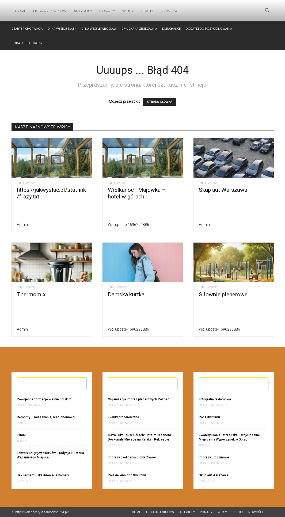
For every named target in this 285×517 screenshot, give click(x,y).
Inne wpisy (26, 182)
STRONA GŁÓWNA (159, 102)
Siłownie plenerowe (223, 294)
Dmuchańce (171, 28)
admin (22, 225)
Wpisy (128, 11)
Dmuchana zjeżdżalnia (139, 28)
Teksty (147, 11)
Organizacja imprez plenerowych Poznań (138, 399)
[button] (267, 11)
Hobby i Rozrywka (31, 405)
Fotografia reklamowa (215, 399)
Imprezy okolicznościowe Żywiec (132, 457)
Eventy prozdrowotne (123, 417)
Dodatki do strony (27, 43)
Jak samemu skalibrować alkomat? (43, 475)
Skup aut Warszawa (223, 190)
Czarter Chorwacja (27, 28)
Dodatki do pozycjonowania (209, 28)
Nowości (170, 11)
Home (20, 11)
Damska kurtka (126, 294)
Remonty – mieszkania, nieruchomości (46, 417)
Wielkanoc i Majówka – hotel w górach (137, 193)
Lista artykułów (50, 11)
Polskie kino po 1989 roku (127, 475)
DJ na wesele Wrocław (98, 28)
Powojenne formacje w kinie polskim (44, 399)
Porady (107, 11)
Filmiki (21, 435)
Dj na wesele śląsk (62, 28)
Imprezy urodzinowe (214, 457)
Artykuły (83, 11)
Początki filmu (209, 417)
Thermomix (31, 294)
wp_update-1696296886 (128, 225)
